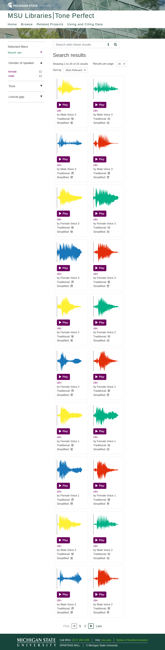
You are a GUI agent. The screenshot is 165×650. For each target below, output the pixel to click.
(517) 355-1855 (81, 640)
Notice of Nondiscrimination (132, 640)
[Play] (63, 105)
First (66, 626)
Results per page (103, 63)
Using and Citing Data (85, 24)
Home (12, 24)
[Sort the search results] (75, 70)
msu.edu (106, 640)
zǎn (59, 165)
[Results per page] (121, 64)
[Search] (80, 44)
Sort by (57, 70)
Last (99, 626)
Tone (12, 86)
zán (95, 110)
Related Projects (50, 24)
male (11, 76)
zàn (95, 165)
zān (59, 110)
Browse (27, 24)
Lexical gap (16, 96)
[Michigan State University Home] (31, 5)
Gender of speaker (21, 63)
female (12, 71)
